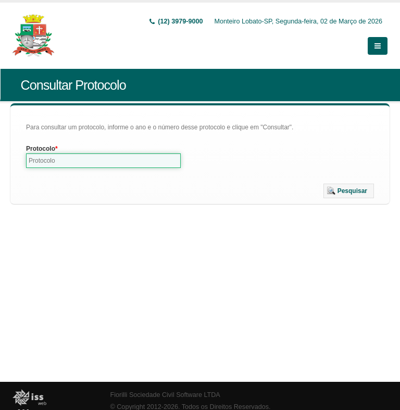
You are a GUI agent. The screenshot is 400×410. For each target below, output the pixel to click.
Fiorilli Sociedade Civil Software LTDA (165, 395)
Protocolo (40, 148)
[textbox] (103, 160)
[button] (348, 191)
